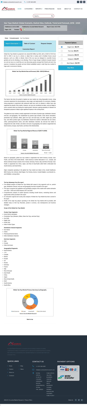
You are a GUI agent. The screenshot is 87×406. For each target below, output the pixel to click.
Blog (59, 9)
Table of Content (29, 43)
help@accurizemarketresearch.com (12, 2)
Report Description (12, 43)
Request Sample (46, 43)
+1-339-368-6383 (31, 2)
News (22, 371)
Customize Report (29, 49)
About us (67, 9)
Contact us (78, 9)
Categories (28, 9)
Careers (11, 371)
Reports (39, 9)
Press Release (49, 9)
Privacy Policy (28, 401)
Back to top (30, 319)
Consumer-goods (14, 38)
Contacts (11, 378)
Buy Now (70, 68)
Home (19, 9)
